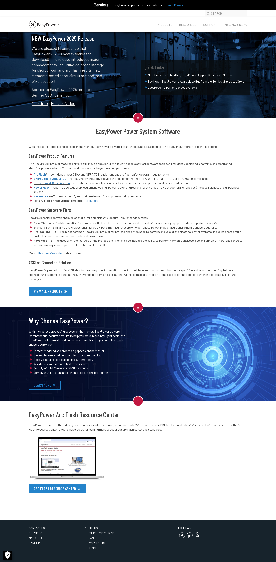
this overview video (50, 253)
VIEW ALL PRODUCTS (48, 291)
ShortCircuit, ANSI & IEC (50, 178)
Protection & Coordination (52, 183)
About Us (91, 528)
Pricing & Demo (235, 24)
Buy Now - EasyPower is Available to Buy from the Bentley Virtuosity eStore (194, 81)
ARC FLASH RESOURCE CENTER (55, 488)
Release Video (63, 103)
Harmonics (41, 196)
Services (35, 533)
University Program (99, 533)
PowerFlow (41, 187)
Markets (35, 538)
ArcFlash (40, 174)
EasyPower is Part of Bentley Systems (171, 87)
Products (164, 24)
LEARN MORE (42, 385)
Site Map (91, 548)
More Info (40, 103)
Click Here (92, 200)
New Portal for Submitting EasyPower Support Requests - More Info (190, 75)
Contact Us (37, 528)
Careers (35, 543)
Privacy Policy (95, 543)
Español (91, 538)
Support (210, 24)
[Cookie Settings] (7, 555)
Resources (187, 24)
